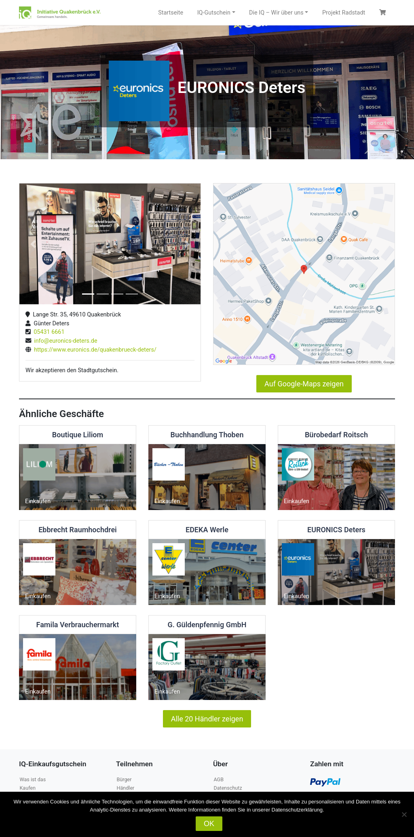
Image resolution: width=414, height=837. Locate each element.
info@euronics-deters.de (64, 340)
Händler (125, 788)
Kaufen (27, 788)
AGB (218, 779)
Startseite (170, 12)
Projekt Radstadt (343, 12)
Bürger (123, 779)
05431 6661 (48, 332)
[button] (32, 243)
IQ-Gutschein (213, 12)
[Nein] (404, 814)
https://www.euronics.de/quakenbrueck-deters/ (93, 349)
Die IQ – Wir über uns (276, 12)
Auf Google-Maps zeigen (304, 383)
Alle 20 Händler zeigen (207, 719)
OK (209, 824)
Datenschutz (227, 788)
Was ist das (32, 779)
